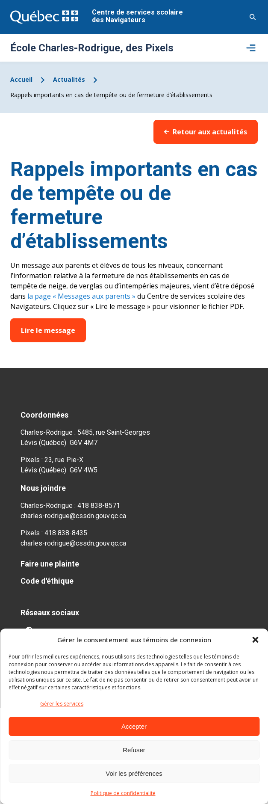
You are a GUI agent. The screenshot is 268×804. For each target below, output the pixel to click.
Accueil (21, 79)
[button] (255, 639)
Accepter (134, 726)
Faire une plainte (50, 563)
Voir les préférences (134, 773)
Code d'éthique (47, 580)
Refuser (134, 750)
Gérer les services (61, 703)
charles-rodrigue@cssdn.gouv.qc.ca (73, 516)
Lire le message (48, 330)
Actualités (69, 79)
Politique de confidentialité (123, 793)
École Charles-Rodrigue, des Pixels (92, 48)
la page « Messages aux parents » (81, 296)
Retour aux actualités (205, 132)
